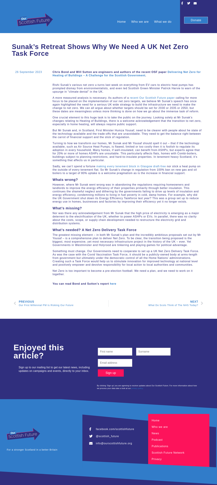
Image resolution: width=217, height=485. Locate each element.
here (113, 283)
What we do (162, 21)
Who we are (140, 21)
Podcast (157, 439)
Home (121, 21)
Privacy (157, 459)
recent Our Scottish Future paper (152, 97)
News (155, 433)
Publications (160, 446)
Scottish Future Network (168, 452)
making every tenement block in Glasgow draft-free (131, 166)
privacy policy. (137, 388)
